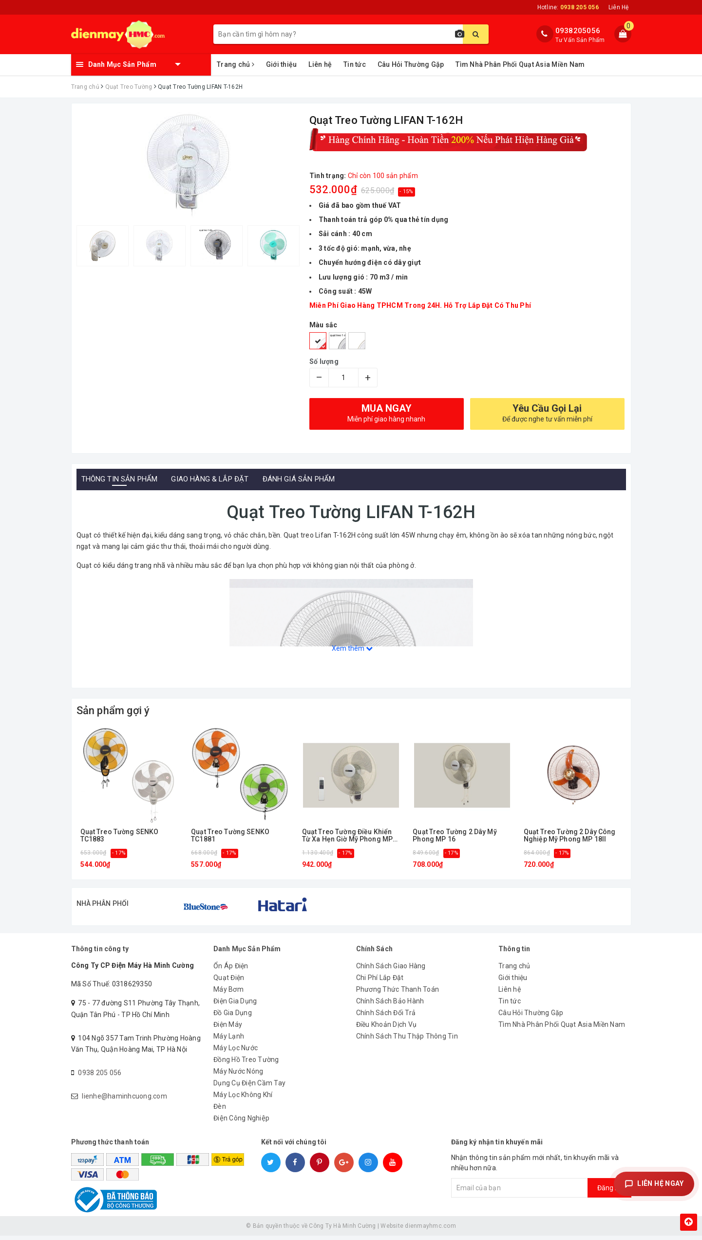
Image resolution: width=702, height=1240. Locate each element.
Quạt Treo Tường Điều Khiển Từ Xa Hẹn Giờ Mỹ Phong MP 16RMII (347, 835)
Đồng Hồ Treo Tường (246, 1064)
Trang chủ (235, 64)
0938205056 (578, 30)
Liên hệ (320, 64)
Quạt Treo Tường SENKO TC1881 (230, 835)
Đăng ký (609, 1192)
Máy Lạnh (228, 1040)
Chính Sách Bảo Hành (390, 1005)
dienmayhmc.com (430, 1230)
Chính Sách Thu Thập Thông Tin (407, 1040)
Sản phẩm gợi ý (113, 710)
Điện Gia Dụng (235, 1005)
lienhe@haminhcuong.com (124, 1100)
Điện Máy (227, 1029)
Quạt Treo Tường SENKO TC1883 (119, 835)
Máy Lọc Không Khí (242, 1099)
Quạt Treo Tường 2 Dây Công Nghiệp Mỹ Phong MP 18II (570, 835)
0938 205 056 (99, 1077)
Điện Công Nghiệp (241, 1122)
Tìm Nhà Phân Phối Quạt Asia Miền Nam (520, 64)
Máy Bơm (228, 994)
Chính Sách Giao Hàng (391, 970)
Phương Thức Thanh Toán (397, 994)
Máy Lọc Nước (235, 1052)
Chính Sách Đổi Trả (386, 1017)
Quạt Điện (228, 982)
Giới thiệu (281, 64)
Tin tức (354, 64)
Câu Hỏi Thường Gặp (411, 64)
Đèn (219, 1111)
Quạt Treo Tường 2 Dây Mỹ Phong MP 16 (454, 835)
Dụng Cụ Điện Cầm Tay (249, 1087)
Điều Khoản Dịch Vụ (386, 1029)
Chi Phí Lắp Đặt (380, 982)
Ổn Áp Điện (230, 970)
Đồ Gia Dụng (232, 1017)
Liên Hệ (618, 7)
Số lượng (324, 361)
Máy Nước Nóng (238, 1076)
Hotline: (568, 7)
